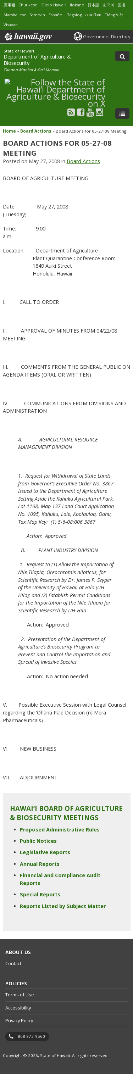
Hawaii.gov (27, 37)
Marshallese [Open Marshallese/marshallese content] (15, 14)
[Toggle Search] (122, 56)
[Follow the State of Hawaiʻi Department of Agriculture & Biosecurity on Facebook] (80, 112)
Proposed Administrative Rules (60, 829)
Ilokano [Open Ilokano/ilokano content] (77, 4)
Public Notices (38, 841)
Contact (13, 963)
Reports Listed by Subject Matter (63, 906)
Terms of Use (19, 994)
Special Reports (40, 894)
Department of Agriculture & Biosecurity (37, 59)
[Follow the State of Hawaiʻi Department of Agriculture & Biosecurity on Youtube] (90, 112)
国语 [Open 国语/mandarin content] (122, 4)
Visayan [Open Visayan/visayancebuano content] (11, 24)
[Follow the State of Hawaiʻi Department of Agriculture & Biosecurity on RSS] (71, 112)
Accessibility (18, 1008)
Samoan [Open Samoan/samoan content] (37, 14)
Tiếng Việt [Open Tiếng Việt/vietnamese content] (114, 14)
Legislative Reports (45, 852)
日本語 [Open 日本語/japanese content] (93, 4)
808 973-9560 (31, 1036)
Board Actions (35, 131)
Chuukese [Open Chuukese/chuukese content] (27, 4)
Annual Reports (40, 864)
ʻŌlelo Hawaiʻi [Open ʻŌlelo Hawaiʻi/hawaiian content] (53, 4)
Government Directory (106, 36)
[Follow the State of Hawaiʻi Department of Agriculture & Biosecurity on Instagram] (99, 112)
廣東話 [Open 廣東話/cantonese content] (9, 4)
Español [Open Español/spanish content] (56, 14)
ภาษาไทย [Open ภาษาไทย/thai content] (93, 14)
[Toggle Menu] (122, 113)
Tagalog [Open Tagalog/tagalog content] (74, 14)
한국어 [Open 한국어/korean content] (109, 4)
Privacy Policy (19, 1020)
